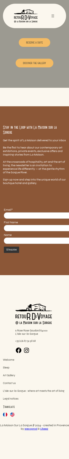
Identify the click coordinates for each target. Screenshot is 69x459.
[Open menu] (53, 16)
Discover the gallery (34, 63)
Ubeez (44, 428)
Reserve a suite (34, 42)
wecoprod (30, 428)
